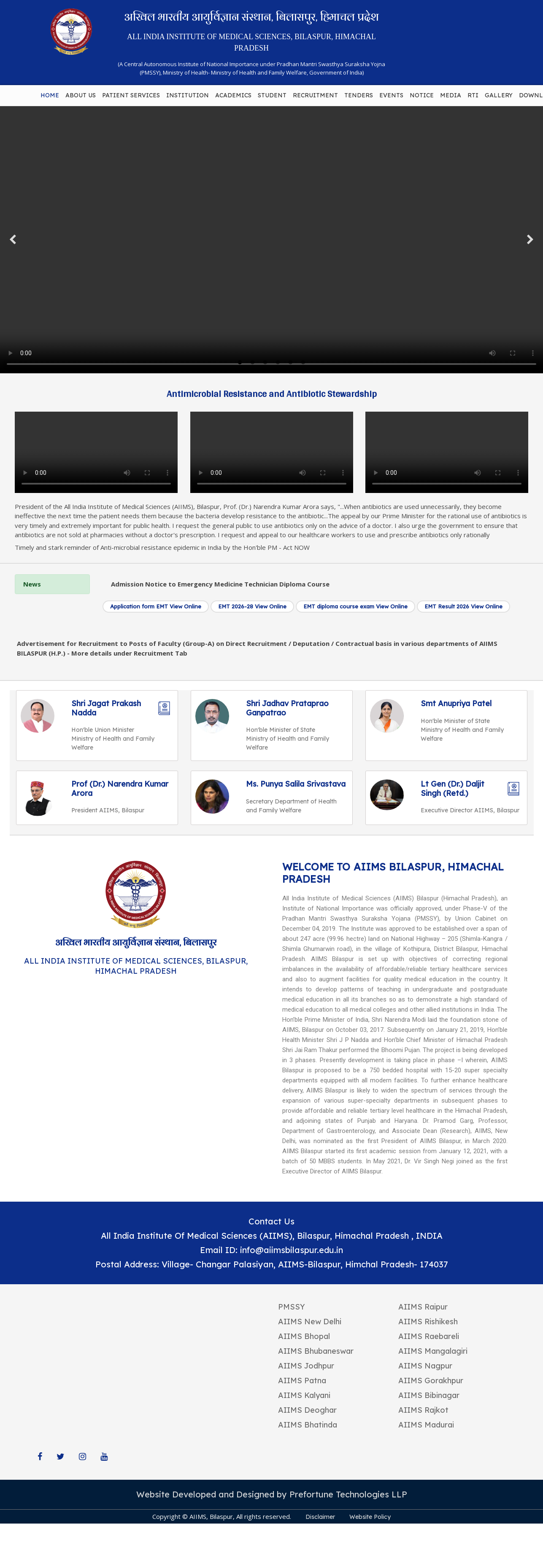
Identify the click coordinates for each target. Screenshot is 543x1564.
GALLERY (499, 95)
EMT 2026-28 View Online (252, 606)
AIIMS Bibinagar (428, 1395)
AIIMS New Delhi (309, 1321)
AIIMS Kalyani (304, 1395)
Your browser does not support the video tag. (271, 239)
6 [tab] (303, 363)
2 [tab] (253, 363)
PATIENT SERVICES (131, 95)
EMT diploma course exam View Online (355, 606)
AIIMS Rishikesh (428, 1321)
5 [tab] (290, 363)
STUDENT (272, 95)
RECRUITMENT (315, 95)
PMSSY (291, 1307)
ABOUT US (80, 95)
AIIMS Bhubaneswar (316, 1351)
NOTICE (422, 95)
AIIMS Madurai (426, 1425)
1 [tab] (240, 363)
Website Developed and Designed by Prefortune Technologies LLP (271, 1494)
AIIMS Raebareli (428, 1336)
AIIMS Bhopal (304, 1336)
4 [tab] (278, 363)
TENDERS (358, 95)
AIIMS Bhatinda (307, 1425)
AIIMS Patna (302, 1380)
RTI (472, 95)
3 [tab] (265, 363)
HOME (50, 95)
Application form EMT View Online (155, 606)
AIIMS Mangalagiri (432, 1351)
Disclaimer (320, 1517)
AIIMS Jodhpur (306, 1366)
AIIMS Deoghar (307, 1410)
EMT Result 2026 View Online (463, 606)
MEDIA (450, 95)
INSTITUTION (187, 95)
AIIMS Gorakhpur (430, 1380)
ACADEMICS (233, 95)
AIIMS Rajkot (423, 1410)
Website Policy (370, 1517)
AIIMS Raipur (423, 1307)
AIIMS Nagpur (425, 1366)
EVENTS (391, 95)
